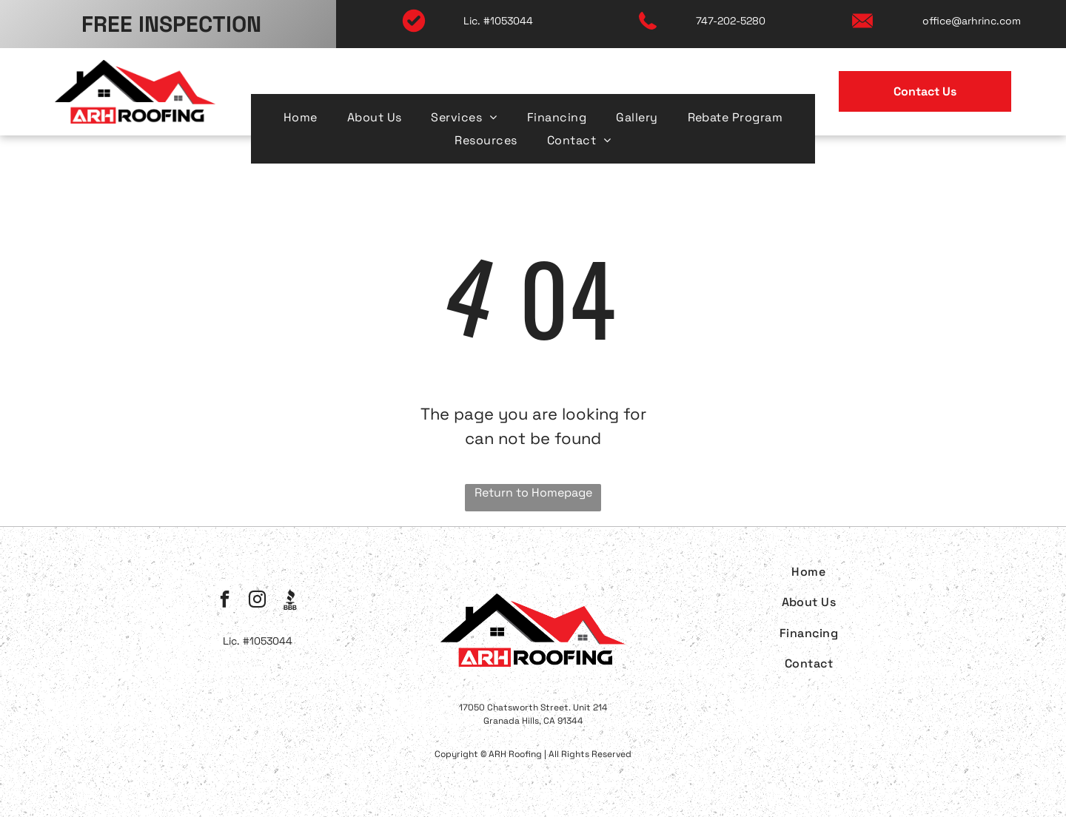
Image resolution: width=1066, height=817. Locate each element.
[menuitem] (300, 117)
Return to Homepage (533, 492)
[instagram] (257, 601)
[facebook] (225, 601)
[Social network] (290, 601)
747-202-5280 (730, 20)
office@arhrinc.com (971, 20)
